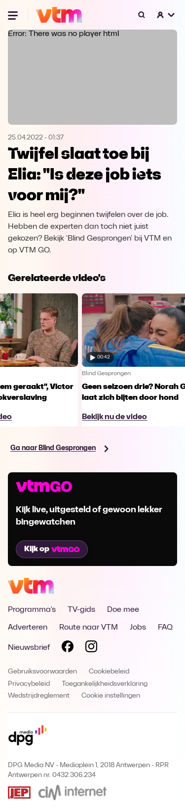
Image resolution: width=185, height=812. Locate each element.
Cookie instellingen (110, 696)
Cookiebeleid (109, 671)
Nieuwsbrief (29, 648)
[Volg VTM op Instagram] (91, 648)
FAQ (165, 628)
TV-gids (81, 610)
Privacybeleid (29, 684)
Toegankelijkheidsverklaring (105, 684)
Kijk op (51, 549)
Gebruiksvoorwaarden (42, 671)
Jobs (138, 628)
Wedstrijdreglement (39, 696)
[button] (166, 15)
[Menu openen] (14, 15)
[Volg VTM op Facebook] (68, 648)
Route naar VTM (88, 628)
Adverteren (27, 628)
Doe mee (123, 610)
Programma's (32, 610)
